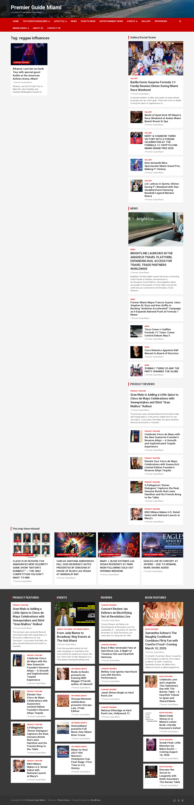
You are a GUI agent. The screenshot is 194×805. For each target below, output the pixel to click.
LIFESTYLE (59, 21)
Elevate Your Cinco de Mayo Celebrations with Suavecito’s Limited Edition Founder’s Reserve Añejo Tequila (162, 466)
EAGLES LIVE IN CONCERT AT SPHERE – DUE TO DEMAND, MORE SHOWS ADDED (161, 564)
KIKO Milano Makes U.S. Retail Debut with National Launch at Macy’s (162, 515)
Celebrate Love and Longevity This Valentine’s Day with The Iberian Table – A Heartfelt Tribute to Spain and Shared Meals (169, 690)
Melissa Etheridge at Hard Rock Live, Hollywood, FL (116, 712)
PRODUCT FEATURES (26, 597)
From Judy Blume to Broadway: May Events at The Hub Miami (73, 636)
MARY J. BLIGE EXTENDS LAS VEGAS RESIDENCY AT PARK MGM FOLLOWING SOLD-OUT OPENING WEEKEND (117, 566)
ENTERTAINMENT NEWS (111, 21)
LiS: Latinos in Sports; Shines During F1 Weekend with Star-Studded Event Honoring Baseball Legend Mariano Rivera (162, 190)
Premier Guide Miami (36, 7)
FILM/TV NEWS (88, 21)
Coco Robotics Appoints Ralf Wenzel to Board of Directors (162, 352)
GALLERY (146, 21)
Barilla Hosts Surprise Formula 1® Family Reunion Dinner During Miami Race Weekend (154, 86)
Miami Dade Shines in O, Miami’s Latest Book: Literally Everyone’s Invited (170, 722)
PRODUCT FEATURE (138, 391)
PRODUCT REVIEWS (142, 384)
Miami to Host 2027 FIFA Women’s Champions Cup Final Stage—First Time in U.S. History (81, 759)
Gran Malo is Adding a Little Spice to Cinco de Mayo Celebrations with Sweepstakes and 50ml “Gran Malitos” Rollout (28, 616)
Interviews (161, 21)
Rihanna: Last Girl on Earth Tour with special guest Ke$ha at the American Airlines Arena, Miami (28, 73)
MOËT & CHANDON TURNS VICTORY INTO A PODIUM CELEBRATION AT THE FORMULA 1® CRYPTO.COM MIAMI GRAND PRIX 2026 (161, 142)
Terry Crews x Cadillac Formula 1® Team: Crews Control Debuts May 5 (159, 332)
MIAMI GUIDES (20, 28)
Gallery (134, 78)
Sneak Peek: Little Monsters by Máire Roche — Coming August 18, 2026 (170, 749)
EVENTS (131, 21)
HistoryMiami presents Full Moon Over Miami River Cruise (81, 730)
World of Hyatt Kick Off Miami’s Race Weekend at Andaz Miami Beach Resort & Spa (163, 118)
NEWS (74, 21)
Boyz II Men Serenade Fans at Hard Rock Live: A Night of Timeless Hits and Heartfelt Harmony (118, 652)
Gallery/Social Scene (143, 37)
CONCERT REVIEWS (21, 62)
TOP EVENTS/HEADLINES (35, 21)
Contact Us (53, 28)
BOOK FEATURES (155, 597)
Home (16, 21)
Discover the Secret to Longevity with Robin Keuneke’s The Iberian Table (169, 775)
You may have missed (26, 528)
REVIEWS (106, 597)
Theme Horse (63, 800)
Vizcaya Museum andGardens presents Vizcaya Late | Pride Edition (81, 705)
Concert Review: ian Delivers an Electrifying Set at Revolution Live (116, 612)
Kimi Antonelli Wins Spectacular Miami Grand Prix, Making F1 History (162, 166)
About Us (38, 28)
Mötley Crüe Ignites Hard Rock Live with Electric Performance (119, 674)
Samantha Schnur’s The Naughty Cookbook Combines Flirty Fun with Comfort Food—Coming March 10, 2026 (161, 640)
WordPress (96, 800)
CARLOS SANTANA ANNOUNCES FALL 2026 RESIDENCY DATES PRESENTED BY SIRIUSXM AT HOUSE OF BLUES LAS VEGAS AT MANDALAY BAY (75, 567)
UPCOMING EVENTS (81, 629)
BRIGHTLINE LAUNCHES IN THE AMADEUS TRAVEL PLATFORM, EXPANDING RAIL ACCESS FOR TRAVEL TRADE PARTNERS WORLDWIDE (151, 261)
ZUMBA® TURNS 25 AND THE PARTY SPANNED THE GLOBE (162, 370)
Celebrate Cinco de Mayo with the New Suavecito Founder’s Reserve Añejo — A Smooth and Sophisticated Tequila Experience (162, 440)
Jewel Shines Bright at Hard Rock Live (117, 694)
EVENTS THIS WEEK (64, 629)
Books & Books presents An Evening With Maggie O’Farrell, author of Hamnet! (82, 678)
